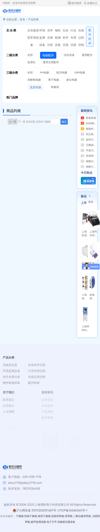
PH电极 (44, 72)
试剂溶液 (69, 55)
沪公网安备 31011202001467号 (34, 510)
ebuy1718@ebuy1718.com (25, 483)
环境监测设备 (42, 37)
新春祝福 (88, 118)
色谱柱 (31, 62)
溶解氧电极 (34, 80)
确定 (64, 121)
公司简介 (8, 406)
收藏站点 (90, 3)
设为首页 (75, 3)
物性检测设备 (58, 37)
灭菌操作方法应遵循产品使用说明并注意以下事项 (89, 145)
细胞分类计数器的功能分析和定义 (89, 161)
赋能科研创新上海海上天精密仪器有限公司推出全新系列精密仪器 (89, 128)
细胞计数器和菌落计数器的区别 (89, 166)
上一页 (12, 121)
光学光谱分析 (50, 37)
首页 (22, 19)
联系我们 (8, 400)
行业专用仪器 (73, 37)
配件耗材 (34, 383)
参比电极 (71, 80)
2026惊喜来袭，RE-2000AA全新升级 (89, 123)
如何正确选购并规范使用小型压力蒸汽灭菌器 (89, 139)
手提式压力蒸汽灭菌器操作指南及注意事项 (89, 150)
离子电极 (53, 80)
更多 (90, 198)
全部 (28, 34)
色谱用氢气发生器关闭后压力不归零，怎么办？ (89, 155)
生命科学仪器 (65, 37)
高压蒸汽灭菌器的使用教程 (89, 134)
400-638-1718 (32, 477)
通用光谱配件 (51, 62)
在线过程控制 (81, 37)
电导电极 (61, 72)
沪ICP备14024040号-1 (72, 510)
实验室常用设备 (34, 37)
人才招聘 (8, 412)
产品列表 (33, 19)
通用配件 (87, 55)
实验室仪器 (10, 365)
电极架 (55, 87)
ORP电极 (79, 72)
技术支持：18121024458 (24, 488)
